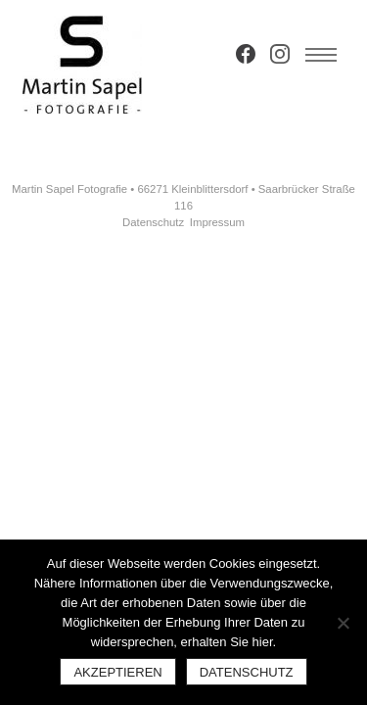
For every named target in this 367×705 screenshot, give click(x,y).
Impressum (217, 222)
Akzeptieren (117, 672)
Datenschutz (153, 222)
